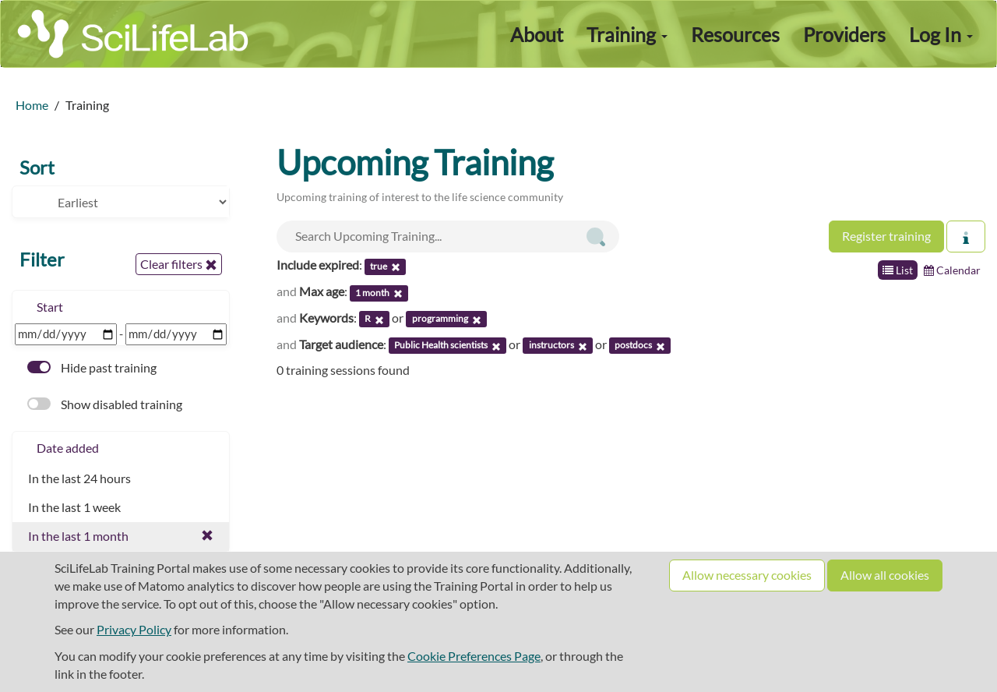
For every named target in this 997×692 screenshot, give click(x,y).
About (536, 34)
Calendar (952, 270)
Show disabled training (104, 404)
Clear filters (178, 264)
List (898, 270)
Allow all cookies (884, 574)
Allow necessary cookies (747, 574)
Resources (735, 34)
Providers (844, 34)
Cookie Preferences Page (474, 655)
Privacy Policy (134, 629)
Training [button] (627, 34)
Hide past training (92, 367)
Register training (886, 235)
